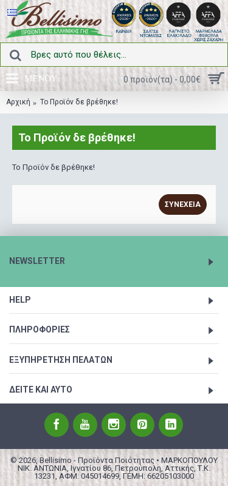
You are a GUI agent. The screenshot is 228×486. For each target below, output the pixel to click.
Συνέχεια (183, 204)
